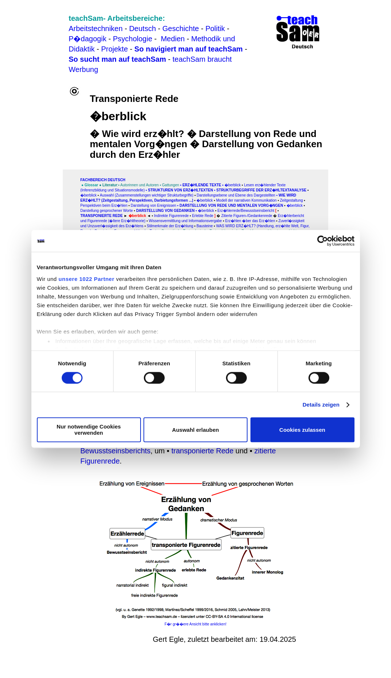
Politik (215, 28)
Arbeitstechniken (96, 28)
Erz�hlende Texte (202, 185)
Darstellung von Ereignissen (153, 205)
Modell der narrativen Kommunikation (246, 200)
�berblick (233, 185)
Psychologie (132, 39)
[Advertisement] (36, 25)
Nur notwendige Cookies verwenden (89, 430)
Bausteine (204, 226)
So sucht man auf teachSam (117, 59)
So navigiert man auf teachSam (188, 49)
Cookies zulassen (302, 430)
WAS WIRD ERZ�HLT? (236, 226)
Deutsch (142, 28)
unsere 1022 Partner (86, 279)
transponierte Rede (202, 451)
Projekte (114, 49)
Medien (173, 39)
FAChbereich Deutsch (102, 180)
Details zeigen (321, 404)
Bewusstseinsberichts (115, 451)
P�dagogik (87, 39)
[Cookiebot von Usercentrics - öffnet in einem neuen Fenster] (322, 240)
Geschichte (180, 28)
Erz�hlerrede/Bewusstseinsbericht (245, 211)
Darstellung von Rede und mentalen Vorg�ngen (231, 205)
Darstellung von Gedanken (165, 211)
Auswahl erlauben (195, 430)
